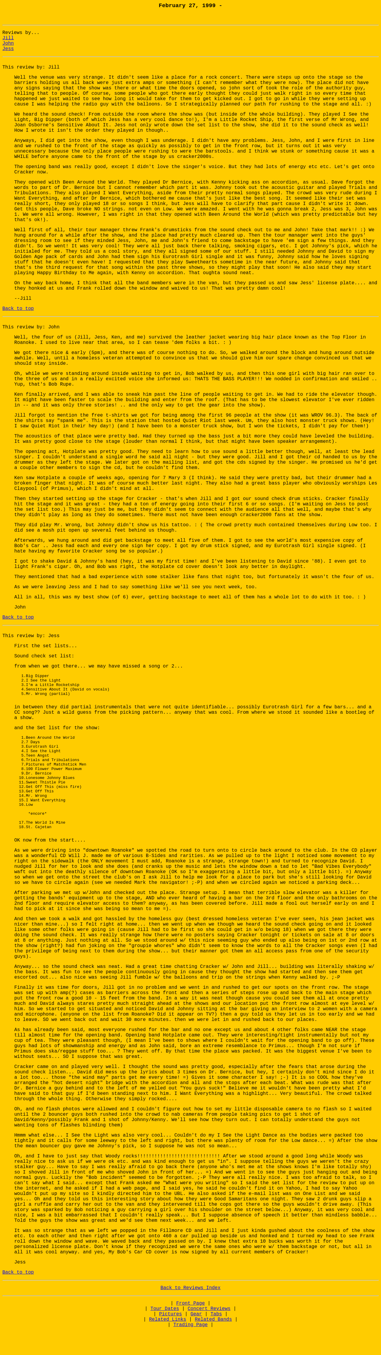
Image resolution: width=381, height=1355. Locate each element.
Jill (8, 38)
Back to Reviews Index (190, 1313)
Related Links (167, 1344)
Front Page (190, 1328)
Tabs (216, 1339)
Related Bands (213, 1344)
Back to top (18, 308)
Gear (196, 1339)
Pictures (170, 1339)
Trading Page (190, 1350)
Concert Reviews (209, 1334)
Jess (8, 49)
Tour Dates (165, 1334)
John (8, 43)
